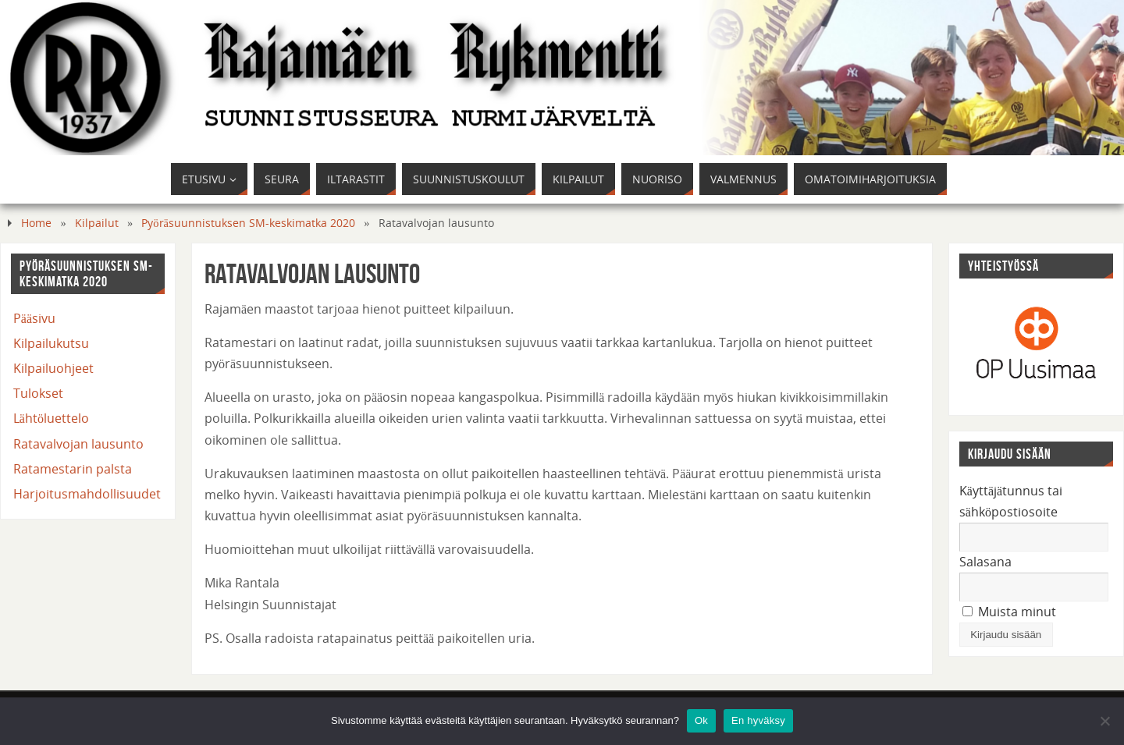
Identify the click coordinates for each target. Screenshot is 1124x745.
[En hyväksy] (1104, 721)
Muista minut (1009, 611)
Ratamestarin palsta (72, 468)
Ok (701, 720)
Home (36, 222)
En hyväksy (758, 720)
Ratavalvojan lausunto (78, 443)
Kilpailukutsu (51, 343)
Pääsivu (34, 318)
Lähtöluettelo (51, 418)
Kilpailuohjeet (53, 368)
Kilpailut (97, 222)
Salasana (985, 561)
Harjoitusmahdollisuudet (87, 493)
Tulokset (38, 393)
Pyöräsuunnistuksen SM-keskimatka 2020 (248, 222)
